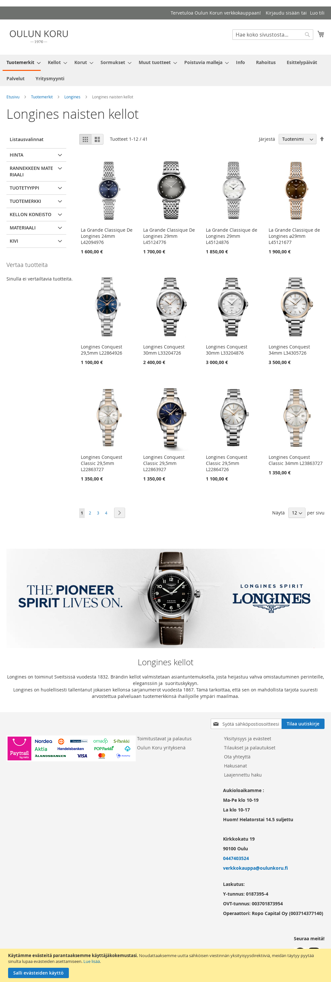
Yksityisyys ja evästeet (247, 738)
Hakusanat (235, 766)
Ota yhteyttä (237, 757)
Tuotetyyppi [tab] (24, 188)
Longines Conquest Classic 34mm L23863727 (296, 460)
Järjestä (267, 139)
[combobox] (272, 34)
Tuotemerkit (42, 96)
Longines (72, 96)
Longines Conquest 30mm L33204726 (164, 350)
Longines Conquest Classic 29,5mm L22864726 (226, 463)
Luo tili (317, 13)
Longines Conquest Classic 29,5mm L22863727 (101, 463)
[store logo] (38, 37)
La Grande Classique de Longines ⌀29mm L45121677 (294, 236)
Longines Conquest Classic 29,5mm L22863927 (164, 463)
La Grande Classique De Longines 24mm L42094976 (107, 236)
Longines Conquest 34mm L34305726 (289, 350)
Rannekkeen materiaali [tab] (31, 171)
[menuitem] (22, 63)
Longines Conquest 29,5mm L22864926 (101, 350)
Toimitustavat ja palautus (164, 738)
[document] (166, 965)
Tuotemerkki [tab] (25, 201)
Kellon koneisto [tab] (30, 214)
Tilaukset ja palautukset (249, 748)
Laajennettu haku (243, 775)
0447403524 (236, 858)
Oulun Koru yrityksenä (161, 748)
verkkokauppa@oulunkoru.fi (255, 868)
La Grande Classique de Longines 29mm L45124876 (231, 236)
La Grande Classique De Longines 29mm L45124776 (169, 236)
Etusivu (12, 96)
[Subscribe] (303, 724)
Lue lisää (91, 961)
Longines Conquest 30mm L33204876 (226, 350)
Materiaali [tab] (23, 228)
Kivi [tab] (14, 241)
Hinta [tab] (16, 155)
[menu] (165, 70)
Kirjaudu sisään (283, 13)
